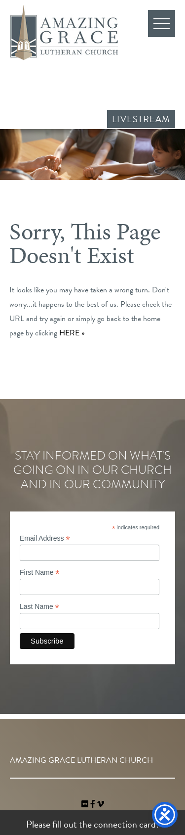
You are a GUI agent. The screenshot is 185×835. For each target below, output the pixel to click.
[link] (85, 804)
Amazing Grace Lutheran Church (64, 32)
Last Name (39, 606)
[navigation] (100, 804)
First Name (40, 572)
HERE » (72, 333)
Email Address (45, 538)
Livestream (141, 119)
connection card (125, 824)
